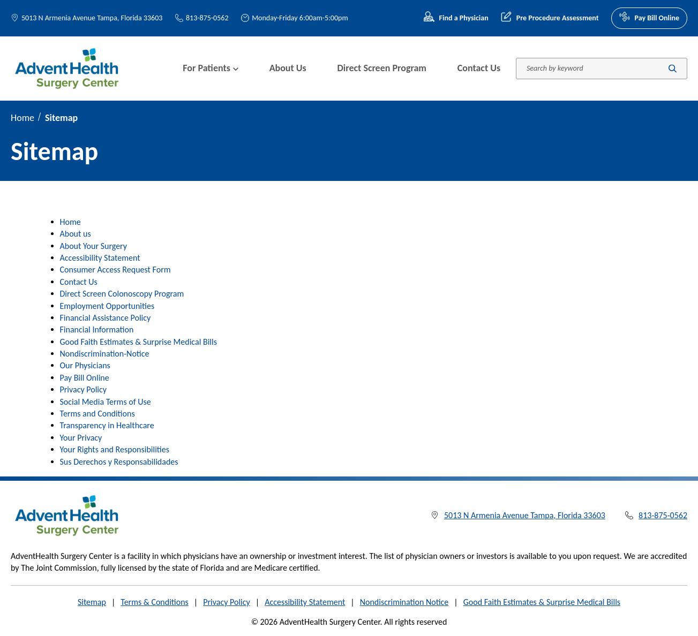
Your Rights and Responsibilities (114, 449)
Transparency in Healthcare (107, 425)
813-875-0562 (202, 17)
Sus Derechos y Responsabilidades (119, 462)
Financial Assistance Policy (105, 318)
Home (22, 118)
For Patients (210, 68)
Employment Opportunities (107, 306)
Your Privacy (81, 438)
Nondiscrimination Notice (404, 602)
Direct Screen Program (381, 68)
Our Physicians (85, 365)
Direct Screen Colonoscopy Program (122, 294)
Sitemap (92, 602)
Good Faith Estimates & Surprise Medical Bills (138, 342)
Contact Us (478, 68)
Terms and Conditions (97, 413)
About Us (287, 68)
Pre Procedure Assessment (549, 18)
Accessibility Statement (100, 258)
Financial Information (97, 329)
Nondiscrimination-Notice (104, 354)
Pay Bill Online (649, 18)
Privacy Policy (83, 389)
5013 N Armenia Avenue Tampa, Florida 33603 (91, 17)
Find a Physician (456, 18)
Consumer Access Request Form (115, 269)
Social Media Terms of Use (105, 402)
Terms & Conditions (155, 602)
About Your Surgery (93, 246)
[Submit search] (673, 68)
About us (75, 234)
